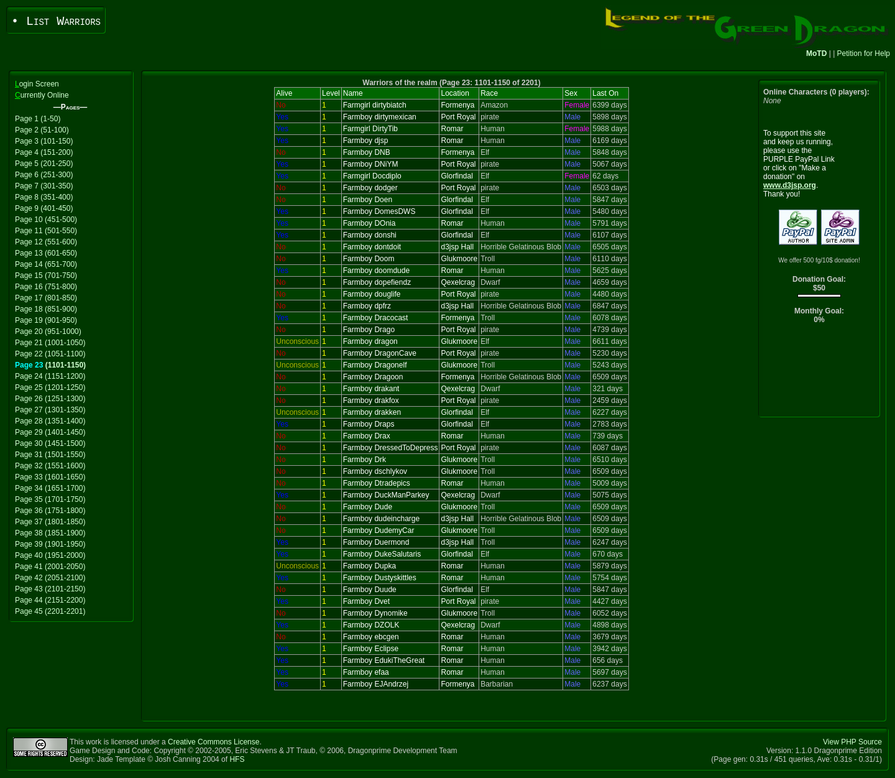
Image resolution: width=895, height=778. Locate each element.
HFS (236, 759)
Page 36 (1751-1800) (50, 510)
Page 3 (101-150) (44, 141)
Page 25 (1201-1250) (50, 387)
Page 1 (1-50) (37, 118)
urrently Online (42, 95)
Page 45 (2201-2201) (50, 611)
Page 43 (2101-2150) (50, 589)
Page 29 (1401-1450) (50, 432)
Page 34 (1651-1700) (50, 488)
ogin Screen (37, 84)
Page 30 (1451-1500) (50, 443)
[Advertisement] (819, 373)
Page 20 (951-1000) (48, 331)
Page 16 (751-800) (46, 286)
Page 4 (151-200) (44, 152)
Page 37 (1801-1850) (50, 521)
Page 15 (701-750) (46, 275)
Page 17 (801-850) (46, 298)
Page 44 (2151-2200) (50, 600)
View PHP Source (852, 742)
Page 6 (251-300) (44, 174)
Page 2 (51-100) (42, 130)
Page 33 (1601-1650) (50, 477)
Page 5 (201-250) (44, 163)
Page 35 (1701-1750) (50, 499)
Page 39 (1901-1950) (50, 544)
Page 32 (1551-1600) (50, 465)
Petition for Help (863, 53)
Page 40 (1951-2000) (50, 555)
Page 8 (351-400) (44, 197)
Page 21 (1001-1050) (50, 342)
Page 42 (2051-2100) (50, 577)
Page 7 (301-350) (44, 186)
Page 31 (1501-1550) (50, 454)
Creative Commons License (213, 742)
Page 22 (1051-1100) (50, 354)
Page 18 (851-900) (46, 309)
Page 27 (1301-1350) (50, 409)
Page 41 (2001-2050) (50, 566)
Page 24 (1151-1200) (50, 376)
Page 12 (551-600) (46, 242)
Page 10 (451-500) (46, 219)
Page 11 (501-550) (46, 230)
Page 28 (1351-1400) (50, 421)
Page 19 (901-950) (46, 320)
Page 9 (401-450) (44, 208)
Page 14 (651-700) (46, 264)
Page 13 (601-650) (46, 253)
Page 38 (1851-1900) (50, 533)
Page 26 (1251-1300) (50, 398)
